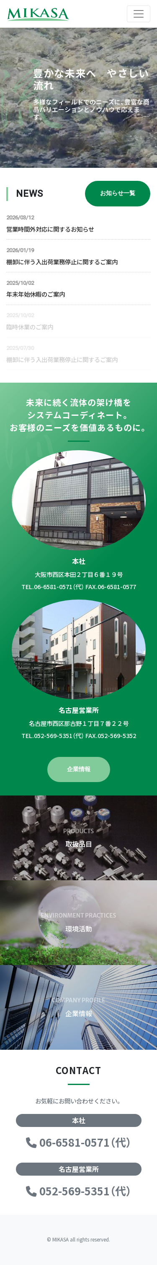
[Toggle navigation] (138, 13)
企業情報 (78, 769)
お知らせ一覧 (117, 193)
